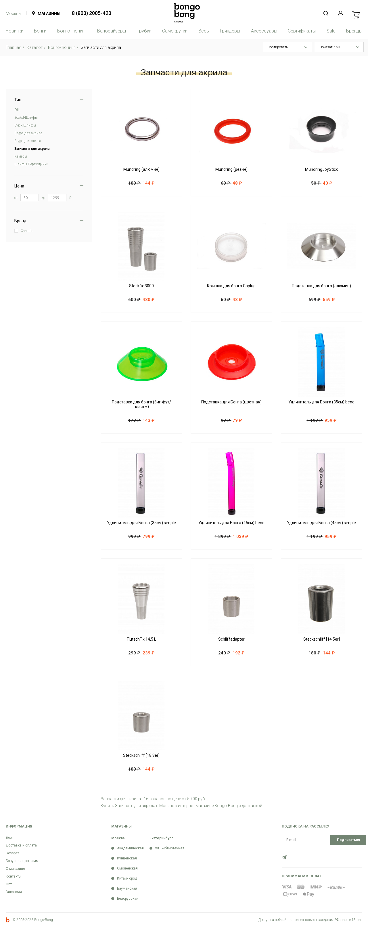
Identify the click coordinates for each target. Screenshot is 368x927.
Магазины (49, 13)
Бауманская (127, 888)
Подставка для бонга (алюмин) (321, 286)
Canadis (27, 231)
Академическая (130, 848)
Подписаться (348, 840)
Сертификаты (302, 31)
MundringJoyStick (321, 169)
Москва (13, 13)
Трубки (144, 31)
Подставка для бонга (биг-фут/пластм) (141, 404)
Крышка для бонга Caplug (231, 286)
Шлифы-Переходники (31, 164)
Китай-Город (127, 878)
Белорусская (127, 899)
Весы (204, 31)
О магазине (15, 869)
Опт (9, 884)
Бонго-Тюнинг (72, 31)
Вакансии (14, 892)
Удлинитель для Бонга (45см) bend (231, 522)
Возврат (12, 853)
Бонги (40, 31)
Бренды (354, 31)
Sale (331, 31)
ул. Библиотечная (169, 848)
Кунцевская (127, 858)
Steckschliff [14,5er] (321, 639)
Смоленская (127, 868)
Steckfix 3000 (141, 286)
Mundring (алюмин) (141, 169)
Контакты (13, 876)
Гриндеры (230, 31)
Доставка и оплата (21, 845)
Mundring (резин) (231, 169)
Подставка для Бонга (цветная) (231, 402)
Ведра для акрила (28, 133)
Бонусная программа (23, 861)
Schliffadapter (231, 639)
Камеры (20, 156)
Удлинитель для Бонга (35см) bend (321, 402)
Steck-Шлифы (25, 125)
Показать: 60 (329, 47)
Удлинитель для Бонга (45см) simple (321, 522)
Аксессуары (264, 31)
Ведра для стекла (27, 141)
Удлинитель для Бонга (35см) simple (141, 522)
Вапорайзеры (111, 31)
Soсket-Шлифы (26, 118)
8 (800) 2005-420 (91, 13)
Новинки (14, 31)
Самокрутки (174, 31)
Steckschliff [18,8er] (141, 755)
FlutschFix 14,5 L (141, 639)
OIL (17, 110)
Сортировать (278, 47)
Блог (9, 838)
